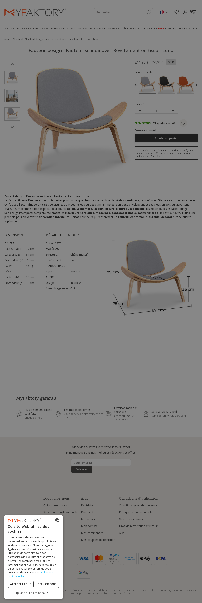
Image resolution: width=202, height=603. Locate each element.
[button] (33, 593)
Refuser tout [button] (47, 584)
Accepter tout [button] (20, 584)
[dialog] (33, 557)
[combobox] (57, 520)
